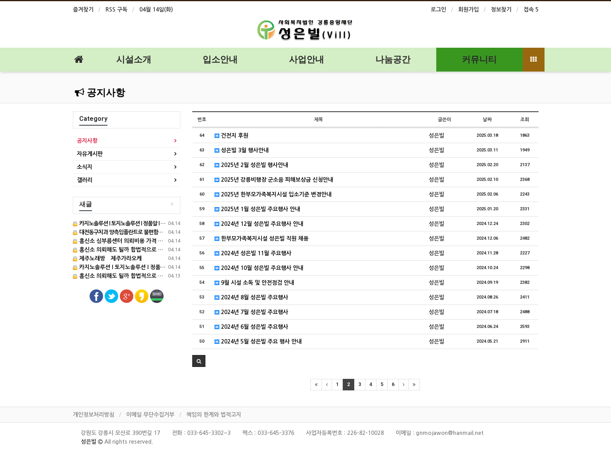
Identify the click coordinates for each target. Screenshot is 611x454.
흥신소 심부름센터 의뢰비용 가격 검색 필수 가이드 (135, 241)
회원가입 (468, 9)
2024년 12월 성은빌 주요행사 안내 (259, 224)
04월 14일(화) (156, 9)
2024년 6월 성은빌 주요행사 (251, 327)
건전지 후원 (231, 135)
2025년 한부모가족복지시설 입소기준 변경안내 (273, 194)
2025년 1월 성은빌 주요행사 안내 (257, 209)
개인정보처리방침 (93, 414)
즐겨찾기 (83, 9)
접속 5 (531, 9)
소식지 (84, 167)
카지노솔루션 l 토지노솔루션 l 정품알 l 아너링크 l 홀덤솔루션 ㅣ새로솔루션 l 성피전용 (176, 267)
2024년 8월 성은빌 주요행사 (251, 297)
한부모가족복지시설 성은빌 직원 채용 (261, 238)
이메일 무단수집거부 (150, 414)
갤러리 (84, 180)
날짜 (487, 119)
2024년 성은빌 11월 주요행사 (253, 253)
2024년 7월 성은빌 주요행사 (251, 312)
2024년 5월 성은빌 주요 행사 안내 (258, 341)
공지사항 (100, 92)
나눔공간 (392, 59)
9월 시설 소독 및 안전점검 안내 (254, 282)
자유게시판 (90, 154)
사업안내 (306, 59)
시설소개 (133, 59)
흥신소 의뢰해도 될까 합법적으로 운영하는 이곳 (132, 249)
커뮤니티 (479, 59)
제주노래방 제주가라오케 (107, 258)
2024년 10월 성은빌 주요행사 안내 (259, 268)
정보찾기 (501, 9)
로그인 (438, 9)
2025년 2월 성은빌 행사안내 (251, 165)
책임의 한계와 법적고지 (213, 414)
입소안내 (220, 59)
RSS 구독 (116, 9)
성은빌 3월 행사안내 (242, 150)
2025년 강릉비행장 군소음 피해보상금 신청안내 (274, 179)
